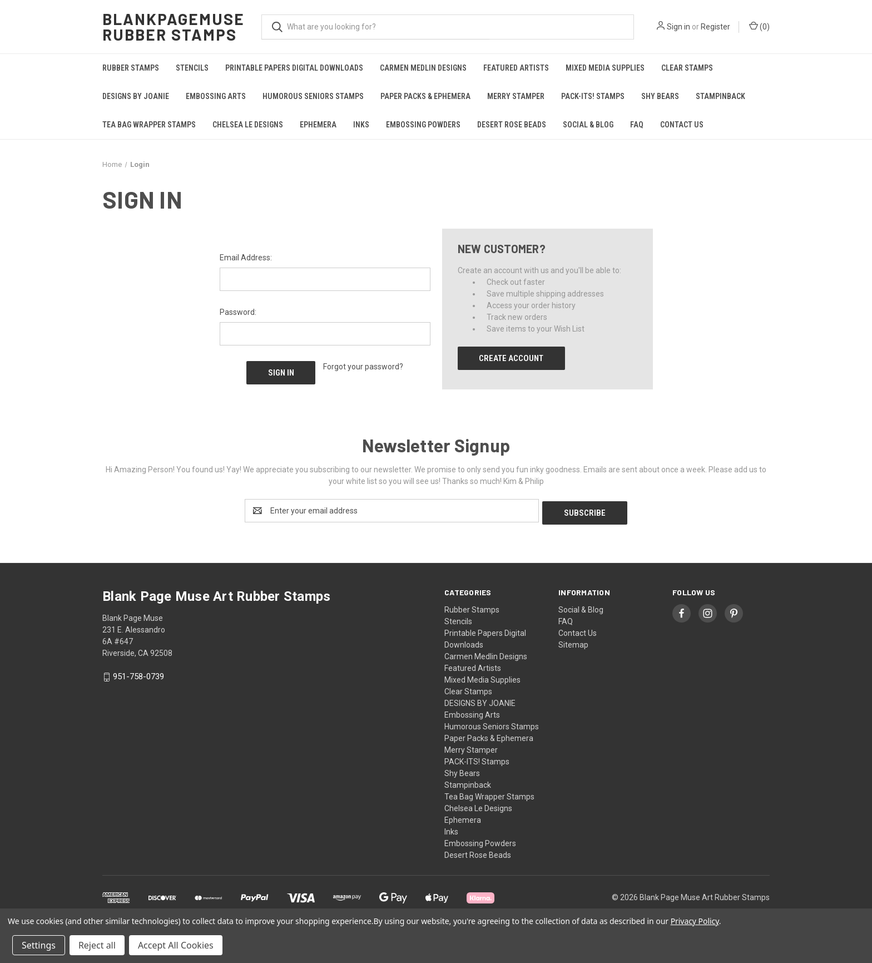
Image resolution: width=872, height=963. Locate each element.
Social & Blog (588, 124)
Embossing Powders (423, 124)
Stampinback (720, 96)
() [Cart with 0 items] (759, 26)
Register (715, 26)
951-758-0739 (138, 675)
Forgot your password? (363, 366)
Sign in (678, 26)
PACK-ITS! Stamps (593, 96)
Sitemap (573, 642)
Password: (238, 312)
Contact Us (681, 124)
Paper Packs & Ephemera (425, 96)
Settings (39, 945)
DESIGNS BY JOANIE (135, 96)
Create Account (511, 358)
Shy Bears (660, 96)
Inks (361, 124)
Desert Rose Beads (511, 124)
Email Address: (246, 257)
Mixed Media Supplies (605, 67)
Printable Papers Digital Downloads (294, 67)
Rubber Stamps (130, 67)
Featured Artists (516, 67)
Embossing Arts (216, 96)
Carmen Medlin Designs (423, 67)
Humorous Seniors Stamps (313, 96)
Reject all (97, 945)
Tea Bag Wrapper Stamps (149, 124)
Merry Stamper (515, 96)
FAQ (636, 124)
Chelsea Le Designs (247, 124)
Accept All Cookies (176, 945)
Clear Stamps (687, 67)
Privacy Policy (695, 921)
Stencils (192, 67)
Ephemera (318, 124)
